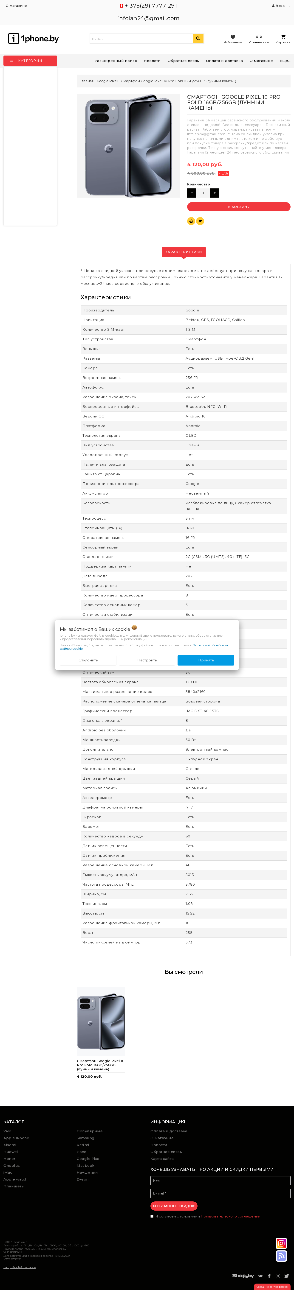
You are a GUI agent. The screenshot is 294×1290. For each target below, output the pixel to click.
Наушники (87, 1172)
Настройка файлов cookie (19, 1267)
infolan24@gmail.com (148, 18)
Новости (152, 61)
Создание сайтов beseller (272, 1286)
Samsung (86, 1138)
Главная (86, 81)
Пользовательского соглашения (230, 1216)
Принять (206, 660)
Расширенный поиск (116, 61)
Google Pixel (89, 1158)
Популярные (90, 1131)
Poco (81, 1152)
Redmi (83, 1145)
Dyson (83, 1179)
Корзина (283, 39)
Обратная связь (183, 61)
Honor (9, 1158)
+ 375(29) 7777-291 (151, 5)
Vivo (7, 1131)
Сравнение (259, 39)
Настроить (147, 660)
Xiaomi (9, 1145)
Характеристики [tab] (183, 252)
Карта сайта (162, 1158)
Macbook (86, 1165)
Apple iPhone (16, 1138)
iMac (7, 1172)
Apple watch (15, 1179)
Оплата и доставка (224, 61)
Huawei (10, 1152)
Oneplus (11, 1165)
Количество (198, 184)
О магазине (162, 1138)
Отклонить (88, 660)
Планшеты (14, 1186)
